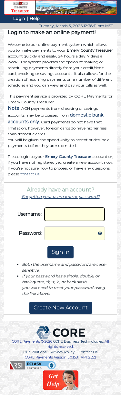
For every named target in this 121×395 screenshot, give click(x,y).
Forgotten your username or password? (61, 196)
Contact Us (88, 352)
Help (35, 18)
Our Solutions (35, 352)
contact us (29, 174)
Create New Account (61, 308)
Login (19, 18)
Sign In (60, 252)
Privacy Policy (63, 352)
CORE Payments (26, 341)
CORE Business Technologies (78, 341)
